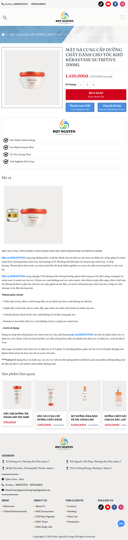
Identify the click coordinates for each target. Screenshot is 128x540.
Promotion (73, 521)
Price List (73, 516)
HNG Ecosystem (45, 511)
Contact (72, 506)
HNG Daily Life (44, 526)
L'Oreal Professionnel (15, 511)
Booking (72, 511)
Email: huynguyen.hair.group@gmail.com (26, 489)
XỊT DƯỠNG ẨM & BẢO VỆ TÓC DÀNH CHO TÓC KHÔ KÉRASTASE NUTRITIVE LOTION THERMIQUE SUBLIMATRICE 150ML (84, 418)
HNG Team (42, 521)
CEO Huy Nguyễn (45, 516)
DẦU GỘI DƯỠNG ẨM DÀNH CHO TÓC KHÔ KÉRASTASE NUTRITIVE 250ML (16, 415)
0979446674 (36, 484)
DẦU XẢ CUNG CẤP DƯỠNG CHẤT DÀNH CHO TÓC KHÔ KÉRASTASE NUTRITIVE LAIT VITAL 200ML (49, 418)
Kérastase (9, 506)
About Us (40, 506)
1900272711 (21, 484)
